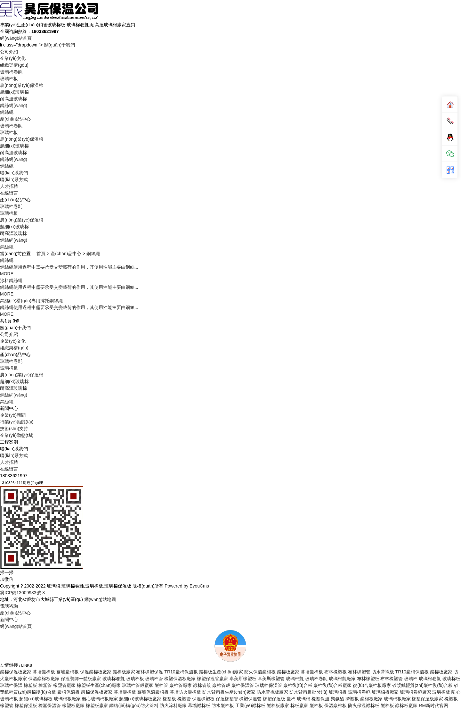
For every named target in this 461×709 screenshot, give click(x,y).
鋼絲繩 (6, 112)
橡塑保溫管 (250, 698)
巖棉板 (316, 705)
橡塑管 (45, 685)
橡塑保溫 (320, 698)
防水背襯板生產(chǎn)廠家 (228, 692)
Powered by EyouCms (186, 585)
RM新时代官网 (433, 705)
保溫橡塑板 (203, 698)
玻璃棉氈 (295, 678)
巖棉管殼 (202, 685)
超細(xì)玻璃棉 (14, 92)
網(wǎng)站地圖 (100, 599)
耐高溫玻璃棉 (13, 98)
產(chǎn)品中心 (15, 118)
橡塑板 (30, 685)
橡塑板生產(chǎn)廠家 (99, 685)
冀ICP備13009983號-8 (22, 592)
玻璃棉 (410, 678)
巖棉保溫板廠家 (15, 671)
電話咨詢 (9, 606)
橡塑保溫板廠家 (180, 678)
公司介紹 (9, 51)
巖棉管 (161, 685)
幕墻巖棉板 (44, 671)
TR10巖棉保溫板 (181, 671)
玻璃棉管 (154, 678)
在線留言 (9, 193)
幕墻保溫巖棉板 (153, 692)
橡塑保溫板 (274, 698)
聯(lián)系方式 (14, 179)
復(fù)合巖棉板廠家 (372, 685)
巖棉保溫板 (68, 692)
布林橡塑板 (335, 671)
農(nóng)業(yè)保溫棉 (21, 85)
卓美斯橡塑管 (271, 678)
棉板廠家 (299, 705)
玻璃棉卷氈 (11, 71)
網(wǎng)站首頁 (16, 38)
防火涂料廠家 (173, 705)
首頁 (40, 253)
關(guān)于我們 (59, 44)
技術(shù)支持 (14, 428)
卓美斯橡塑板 (243, 678)
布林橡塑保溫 (149, 671)
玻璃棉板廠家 (385, 692)
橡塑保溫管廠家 (212, 678)
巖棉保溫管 (242, 685)
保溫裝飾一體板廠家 (81, 678)
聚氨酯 (337, 698)
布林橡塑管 (359, 671)
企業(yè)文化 (13, 58)
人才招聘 (9, 186)
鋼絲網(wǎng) (13, 105)
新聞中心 (9, 619)
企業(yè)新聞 (13, 415)
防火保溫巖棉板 (260, 671)
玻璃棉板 (9, 78)
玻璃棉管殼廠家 (137, 685)
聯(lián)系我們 (14, 172)
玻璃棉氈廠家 (342, 678)
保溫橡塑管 (227, 698)
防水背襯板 (383, 671)
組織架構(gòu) (14, 65)
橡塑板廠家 (73, 705)
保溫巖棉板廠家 (95, 671)
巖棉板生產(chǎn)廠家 (221, 671)
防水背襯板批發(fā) (308, 692)
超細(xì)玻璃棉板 (36, 698)
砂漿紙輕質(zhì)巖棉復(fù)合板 (422, 685)
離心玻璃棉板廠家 (100, 698)
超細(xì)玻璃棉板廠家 (140, 698)
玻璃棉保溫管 (268, 685)
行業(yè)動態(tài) (16, 421)
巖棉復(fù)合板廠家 (332, 685)
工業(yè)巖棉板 (250, 705)
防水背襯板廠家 (272, 692)
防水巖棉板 (223, 705)
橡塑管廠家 (64, 685)
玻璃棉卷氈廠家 (415, 692)
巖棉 (291, 698)
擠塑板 (352, 698)
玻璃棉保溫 (11, 685)
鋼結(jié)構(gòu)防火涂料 (133, 705)
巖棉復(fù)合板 (297, 685)
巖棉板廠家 (124, 671)
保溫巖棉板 (335, 705)
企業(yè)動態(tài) (16, 435)
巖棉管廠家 (180, 685)
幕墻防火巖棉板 (185, 692)
